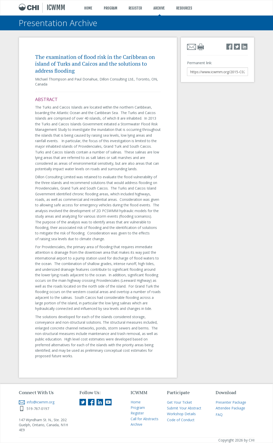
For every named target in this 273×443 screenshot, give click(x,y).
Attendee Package (230, 408)
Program (138, 407)
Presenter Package (231, 402)
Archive (136, 424)
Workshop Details (181, 413)
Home (136, 402)
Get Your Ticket (179, 402)
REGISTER (135, 8)
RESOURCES (184, 8)
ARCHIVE (159, 8)
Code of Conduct (181, 419)
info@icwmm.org (36, 402)
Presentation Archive (58, 23)
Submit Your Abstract (184, 408)
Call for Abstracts (144, 418)
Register (137, 413)
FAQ (219, 414)
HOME (88, 8)
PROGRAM (110, 8)
